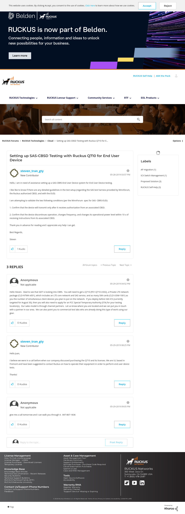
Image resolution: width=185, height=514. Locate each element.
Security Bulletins (12, 476)
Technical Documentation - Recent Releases (25, 474)
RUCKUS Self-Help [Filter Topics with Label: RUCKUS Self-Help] (149, 187)
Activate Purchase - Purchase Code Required (84, 464)
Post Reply (116, 442)
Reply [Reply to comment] (122, 323)
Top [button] (12, 506)
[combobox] (92, 119)
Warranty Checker (71, 489)
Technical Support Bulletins (17, 478)
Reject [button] (168, 5)
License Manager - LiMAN (16, 460)
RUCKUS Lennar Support (61, 97)
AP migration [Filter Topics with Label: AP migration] (147, 169)
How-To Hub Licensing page (17, 458)
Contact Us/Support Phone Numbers (21, 489)
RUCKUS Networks (138, 468)
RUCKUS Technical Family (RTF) (19, 480)
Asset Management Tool (74, 458)
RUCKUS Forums (10, 140)
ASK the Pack (163, 76)
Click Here (90, 5)
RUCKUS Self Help (142, 76)
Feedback (9, 491)
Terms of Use (92, 498)
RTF (126, 97)
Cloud (50, 140)
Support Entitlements (73, 462)
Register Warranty (71, 487)
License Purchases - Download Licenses (23, 462)
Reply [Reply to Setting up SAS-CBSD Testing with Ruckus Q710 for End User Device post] (122, 249)
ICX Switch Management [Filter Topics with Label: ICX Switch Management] (152, 175)
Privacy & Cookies (104, 498)
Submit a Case (70, 469)
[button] (147, 5)
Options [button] (177, 140)
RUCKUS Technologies (22, 97)
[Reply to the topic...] (62, 442)
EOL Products (148, 97)
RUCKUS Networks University (18, 482)
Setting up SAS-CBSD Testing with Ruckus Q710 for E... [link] (82, 140)
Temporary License (13, 464)
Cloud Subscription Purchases (77, 466)
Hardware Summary (72, 460)
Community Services (100, 97)
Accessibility (69, 480)
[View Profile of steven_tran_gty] (32, 171)
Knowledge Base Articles (16, 471)
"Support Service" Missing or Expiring (80, 491)
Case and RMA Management (76, 471)
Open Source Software (73, 478)
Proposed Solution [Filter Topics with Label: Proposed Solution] (149, 181)
